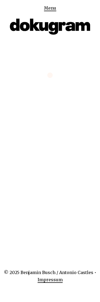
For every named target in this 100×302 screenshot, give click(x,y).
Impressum (50, 279)
